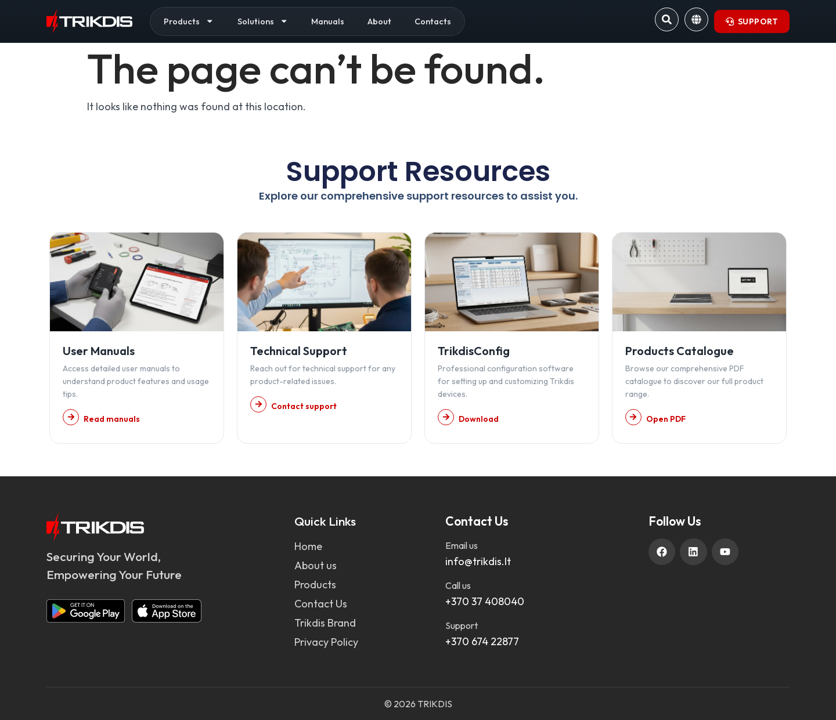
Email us (461, 545)
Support (461, 625)
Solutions (263, 21)
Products (189, 21)
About (379, 21)
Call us (458, 585)
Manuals (327, 21)
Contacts (433, 21)
